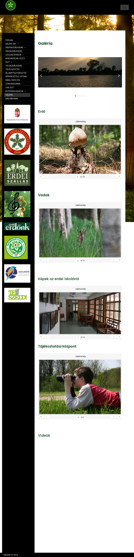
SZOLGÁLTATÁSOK (14, 55)
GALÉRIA (9, 95)
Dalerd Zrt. (15, 13)
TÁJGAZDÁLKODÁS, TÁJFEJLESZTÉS (13, 67)
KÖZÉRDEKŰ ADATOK (15, 91)
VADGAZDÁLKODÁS (13, 51)
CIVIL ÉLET (9, 88)
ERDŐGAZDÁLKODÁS (15, 47)
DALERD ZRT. (12, 44)
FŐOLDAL (9, 40)
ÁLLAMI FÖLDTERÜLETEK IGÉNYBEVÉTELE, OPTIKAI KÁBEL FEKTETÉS (16, 76)
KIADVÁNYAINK (11, 99)
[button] (41, 75)
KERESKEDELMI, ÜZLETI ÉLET (15, 60)
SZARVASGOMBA (12, 84)
